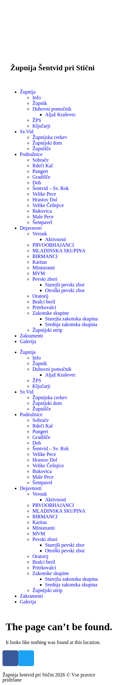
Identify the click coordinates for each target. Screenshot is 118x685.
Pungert (40, 171)
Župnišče (41, 148)
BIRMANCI (45, 256)
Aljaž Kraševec (60, 114)
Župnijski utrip (47, 330)
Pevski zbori (45, 279)
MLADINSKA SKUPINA (58, 250)
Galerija (28, 341)
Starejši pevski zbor (65, 284)
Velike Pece (44, 194)
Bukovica (42, 211)
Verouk (39, 233)
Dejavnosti (31, 228)
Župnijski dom (47, 143)
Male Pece (42, 216)
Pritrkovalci (44, 307)
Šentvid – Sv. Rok (50, 188)
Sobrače (40, 160)
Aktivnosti (55, 239)
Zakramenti (31, 335)
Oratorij (40, 296)
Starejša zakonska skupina (71, 318)
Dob (36, 182)
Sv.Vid (26, 131)
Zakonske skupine (50, 313)
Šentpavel (42, 222)
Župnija (28, 92)
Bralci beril (43, 301)
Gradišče (41, 177)
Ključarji (41, 126)
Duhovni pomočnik (51, 109)
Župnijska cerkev (49, 137)
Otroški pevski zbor (65, 290)
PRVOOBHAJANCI (53, 245)
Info (36, 97)
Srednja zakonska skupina (71, 324)
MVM (38, 273)
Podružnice (31, 154)
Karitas (39, 262)
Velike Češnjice (48, 205)
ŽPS (36, 120)
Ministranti (43, 267)
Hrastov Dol (44, 199)
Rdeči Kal (42, 165)
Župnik (39, 103)
